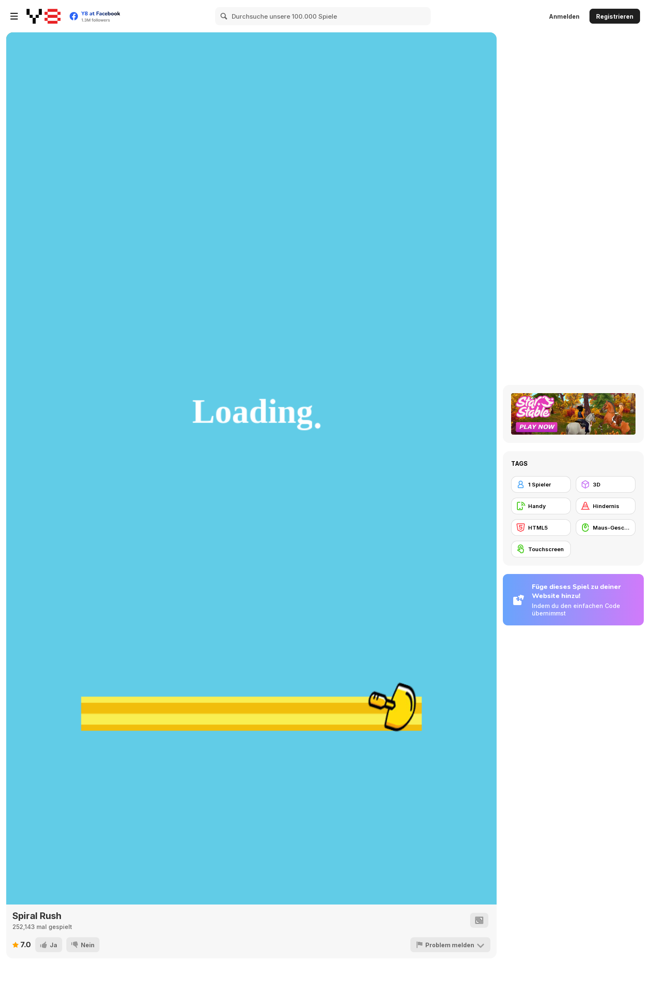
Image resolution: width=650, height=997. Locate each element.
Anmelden (564, 16)
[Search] (224, 16)
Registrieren (614, 16)
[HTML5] (541, 527)
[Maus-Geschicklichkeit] (605, 527)
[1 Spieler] (541, 484)
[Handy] (541, 506)
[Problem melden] (450, 944)
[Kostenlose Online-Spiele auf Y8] (44, 16)
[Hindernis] (605, 506)
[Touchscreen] (541, 549)
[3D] (605, 484)
